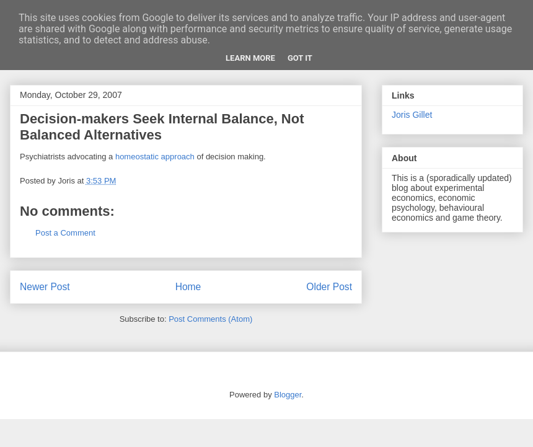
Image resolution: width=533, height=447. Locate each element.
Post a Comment (65, 232)
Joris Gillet (412, 115)
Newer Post (45, 286)
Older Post (329, 286)
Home (188, 286)
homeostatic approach (155, 156)
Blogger (287, 394)
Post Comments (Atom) (210, 319)
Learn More (250, 58)
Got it (300, 58)
